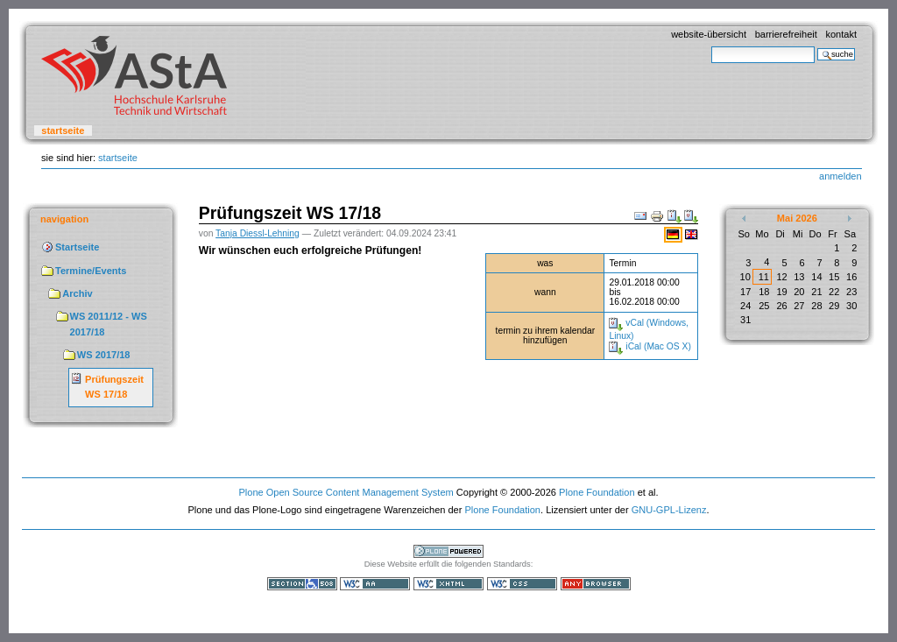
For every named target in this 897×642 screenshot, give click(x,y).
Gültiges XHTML (448, 583)
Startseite (62, 130)
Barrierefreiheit (786, 34)
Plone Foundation (596, 492)
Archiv (77, 293)
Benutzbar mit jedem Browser (596, 583)
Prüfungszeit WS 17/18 (114, 387)
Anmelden (840, 176)
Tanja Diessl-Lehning (257, 233)
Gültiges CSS (522, 583)
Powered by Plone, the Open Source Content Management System (448, 551)
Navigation (64, 219)
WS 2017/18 (104, 354)
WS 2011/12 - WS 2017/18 (108, 324)
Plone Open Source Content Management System (345, 492)
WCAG (375, 583)
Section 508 (302, 583)
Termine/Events (90, 270)
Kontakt (841, 34)
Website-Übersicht (708, 34)
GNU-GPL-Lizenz (669, 509)
